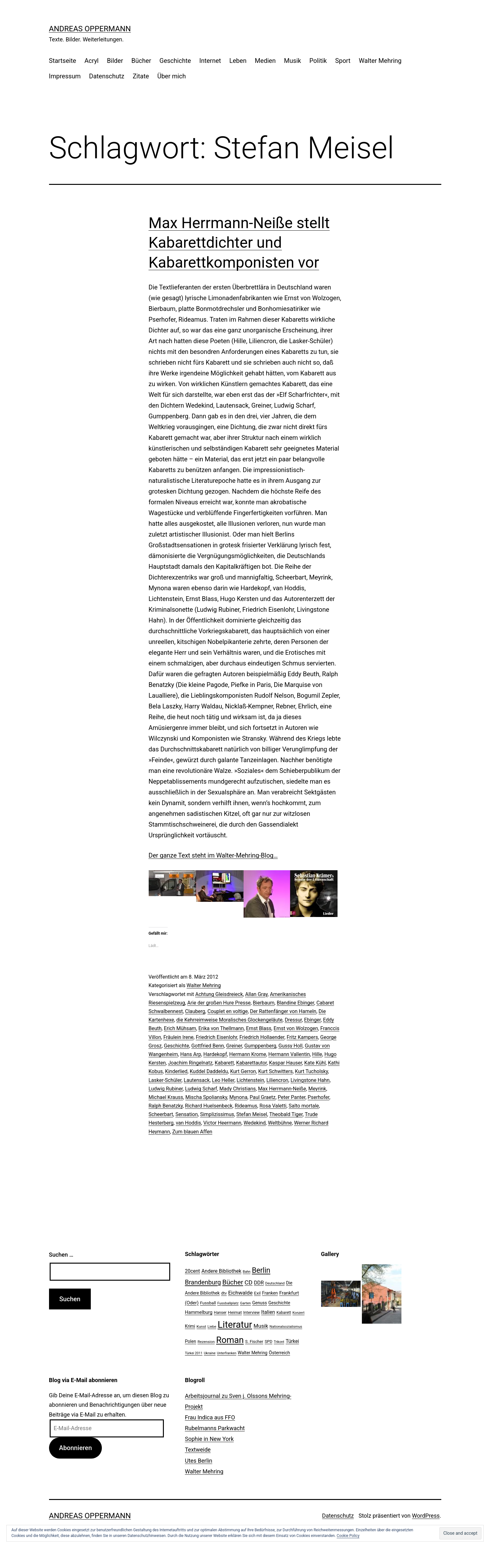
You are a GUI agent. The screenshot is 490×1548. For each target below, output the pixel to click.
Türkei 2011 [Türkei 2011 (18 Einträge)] (194, 1353)
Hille (317, 1054)
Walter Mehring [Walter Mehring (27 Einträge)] (253, 1352)
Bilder (115, 60)
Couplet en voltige (228, 1011)
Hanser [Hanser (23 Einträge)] (220, 1312)
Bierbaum (263, 1003)
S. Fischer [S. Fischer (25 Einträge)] (254, 1341)
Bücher (141, 60)
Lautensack (197, 1080)
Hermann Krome (247, 1054)
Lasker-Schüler (165, 1080)
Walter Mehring (380, 60)
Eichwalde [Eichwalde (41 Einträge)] (240, 1293)
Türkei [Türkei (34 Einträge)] (292, 1341)
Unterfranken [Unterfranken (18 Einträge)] (226, 1353)
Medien (265, 60)
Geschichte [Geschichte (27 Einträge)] (279, 1302)
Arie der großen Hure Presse (219, 1003)
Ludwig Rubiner (166, 1089)
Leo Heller (223, 1080)
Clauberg (195, 1011)
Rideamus (246, 1106)
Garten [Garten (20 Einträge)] (245, 1303)
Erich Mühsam (180, 1028)
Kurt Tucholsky (311, 1071)
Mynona (238, 1097)
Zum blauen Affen (192, 1132)
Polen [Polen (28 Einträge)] (190, 1341)
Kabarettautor (251, 1063)
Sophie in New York (209, 1439)
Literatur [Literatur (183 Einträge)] (235, 1324)
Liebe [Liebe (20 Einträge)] (212, 1326)
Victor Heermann (222, 1123)
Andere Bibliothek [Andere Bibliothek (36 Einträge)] (221, 1271)
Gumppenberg (260, 1046)
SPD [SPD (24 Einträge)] (268, 1341)
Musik (292, 60)
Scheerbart (161, 1114)
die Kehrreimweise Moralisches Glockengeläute (229, 1020)
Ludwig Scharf (201, 1089)
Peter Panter (291, 1097)
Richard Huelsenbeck (209, 1106)
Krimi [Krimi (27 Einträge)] (190, 1326)
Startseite (62, 60)
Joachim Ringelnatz (190, 1063)
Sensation (186, 1114)
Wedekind (255, 1123)
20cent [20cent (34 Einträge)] (192, 1271)
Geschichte (175, 60)
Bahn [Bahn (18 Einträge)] (247, 1272)
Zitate (141, 76)
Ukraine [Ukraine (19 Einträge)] (209, 1353)
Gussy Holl (290, 1046)
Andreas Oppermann (90, 28)
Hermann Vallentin (289, 1054)
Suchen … (61, 1254)
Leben (237, 60)
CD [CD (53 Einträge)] (248, 1282)
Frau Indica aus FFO (210, 1417)
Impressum (65, 76)
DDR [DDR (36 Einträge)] (259, 1283)
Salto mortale (304, 1106)
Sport (342, 60)
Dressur (293, 1020)
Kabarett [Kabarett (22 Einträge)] (283, 1312)
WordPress (425, 1515)
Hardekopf (215, 1054)
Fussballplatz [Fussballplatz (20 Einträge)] (228, 1303)
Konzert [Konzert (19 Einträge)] (299, 1313)
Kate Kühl (315, 1063)
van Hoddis (188, 1123)
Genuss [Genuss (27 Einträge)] (259, 1302)
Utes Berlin (198, 1460)
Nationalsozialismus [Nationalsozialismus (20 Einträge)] (286, 1326)
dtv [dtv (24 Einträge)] (224, 1293)
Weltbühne (280, 1123)
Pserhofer (319, 1097)
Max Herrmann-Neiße (282, 1089)
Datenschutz (107, 76)
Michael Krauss (166, 1097)
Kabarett (224, 1063)
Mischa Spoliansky (206, 1097)
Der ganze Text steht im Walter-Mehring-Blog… (213, 855)
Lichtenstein (250, 1080)
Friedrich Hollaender (261, 1037)
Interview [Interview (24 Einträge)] (251, 1312)
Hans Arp (190, 1054)
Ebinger (312, 1020)
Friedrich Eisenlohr (216, 1037)
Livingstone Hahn (309, 1080)
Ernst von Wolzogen (296, 1028)
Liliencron (277, 1080)
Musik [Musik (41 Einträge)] (261, 1326)
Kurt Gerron (243, 1071)
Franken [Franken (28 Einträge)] (270, 1293)
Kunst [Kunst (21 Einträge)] (201, 1326)
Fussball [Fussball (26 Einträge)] (208, 1302)
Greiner (234, 1046)
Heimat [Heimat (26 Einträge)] (235, 1312)
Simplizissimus (217, 1114)
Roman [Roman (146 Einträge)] (230, 1340)
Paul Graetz (263, 1097)
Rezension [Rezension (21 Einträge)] (205, 1341)
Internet (210, 60)
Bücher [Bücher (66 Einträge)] (232, 1282)
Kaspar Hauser (285, 1063)
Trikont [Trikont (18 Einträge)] (279, 1342)
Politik (318, 60)
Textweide (198, 1449)
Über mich (171, 76)
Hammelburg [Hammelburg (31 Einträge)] (199, 1312)
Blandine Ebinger (295, 1003)
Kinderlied (176, 1071)
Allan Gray (256, 994)
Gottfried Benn (207, 1046)
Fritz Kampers (302, 1037)
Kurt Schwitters (275, 1071)
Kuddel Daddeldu (209, 1071)
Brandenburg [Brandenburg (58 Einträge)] (203, 1282)
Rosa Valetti (272, 1106)
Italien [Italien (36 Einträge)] (268, 1312)
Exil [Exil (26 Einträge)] (257, 1293)
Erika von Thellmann (221, 1028)
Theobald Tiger (286, 1114)
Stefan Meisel (251, 1114)
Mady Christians (238, 1089)
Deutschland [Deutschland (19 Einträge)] (274, 1283)
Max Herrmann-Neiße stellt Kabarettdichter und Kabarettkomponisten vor (239, 242)
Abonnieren (75, 1448)
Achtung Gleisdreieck (219, 994)
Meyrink (317, 1089)
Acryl (91, 60)
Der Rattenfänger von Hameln (283, 1011)
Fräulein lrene (178, 1037)
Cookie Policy (348, 1535)
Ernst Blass (258, 1028)
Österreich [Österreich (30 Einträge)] (279, 1353)
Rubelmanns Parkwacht (215, 1428)
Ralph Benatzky (166, 1106)
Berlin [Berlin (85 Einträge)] (261, 1270)
